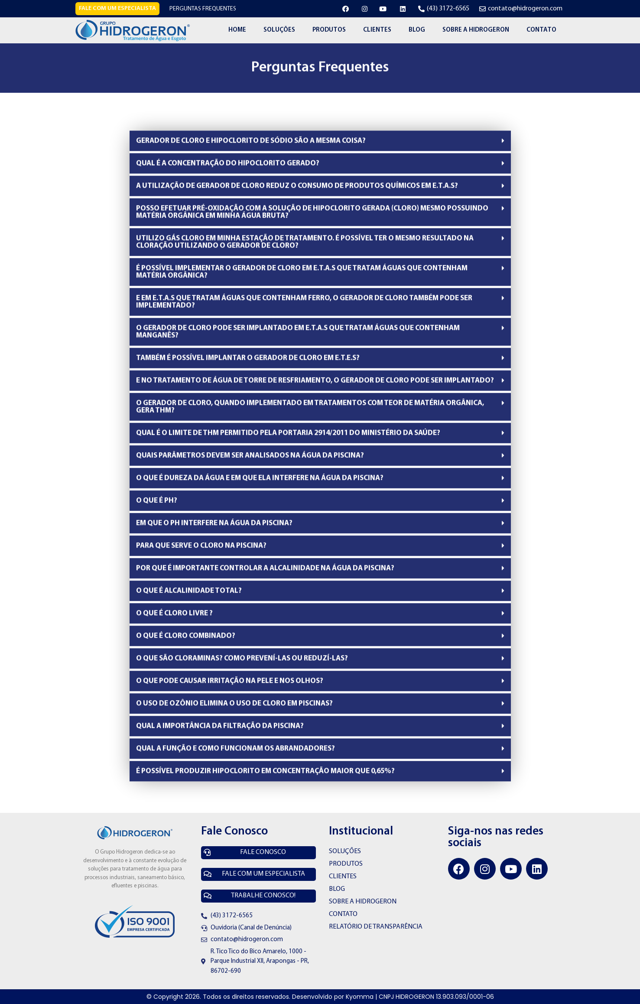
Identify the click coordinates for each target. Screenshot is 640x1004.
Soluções (279, 30)
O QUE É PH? (156, 534)
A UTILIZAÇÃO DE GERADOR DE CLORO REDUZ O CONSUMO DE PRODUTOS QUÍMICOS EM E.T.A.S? (297, 219)
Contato (541, 30)
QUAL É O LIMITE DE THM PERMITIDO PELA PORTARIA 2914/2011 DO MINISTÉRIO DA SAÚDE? (288, 466)
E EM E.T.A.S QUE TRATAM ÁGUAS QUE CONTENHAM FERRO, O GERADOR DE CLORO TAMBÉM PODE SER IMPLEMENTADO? (304, 335)
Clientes (377, 30)
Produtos (329, 30)
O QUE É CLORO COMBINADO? (185, 669)
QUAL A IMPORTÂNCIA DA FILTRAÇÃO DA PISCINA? (220, 759)
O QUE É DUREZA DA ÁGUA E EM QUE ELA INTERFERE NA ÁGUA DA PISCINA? (259, 511)
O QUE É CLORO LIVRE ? (174, 647)
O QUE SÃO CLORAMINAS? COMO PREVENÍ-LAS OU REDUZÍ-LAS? (242, 692)
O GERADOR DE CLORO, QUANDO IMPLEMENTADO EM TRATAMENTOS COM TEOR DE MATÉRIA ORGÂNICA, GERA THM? (310, 440)
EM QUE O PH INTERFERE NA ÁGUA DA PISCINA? (214, 557)
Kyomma (360, 996)
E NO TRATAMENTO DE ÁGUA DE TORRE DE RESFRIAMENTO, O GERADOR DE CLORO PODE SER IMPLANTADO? (315, 414)
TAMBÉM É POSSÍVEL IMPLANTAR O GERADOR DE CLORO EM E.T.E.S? (248, 391)
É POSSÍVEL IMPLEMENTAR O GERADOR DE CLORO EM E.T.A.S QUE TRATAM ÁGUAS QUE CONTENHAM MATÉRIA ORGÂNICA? (302, 305)
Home (237, 30)
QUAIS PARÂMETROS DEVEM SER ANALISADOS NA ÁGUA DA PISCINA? (250, 489)
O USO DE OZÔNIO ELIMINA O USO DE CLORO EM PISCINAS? (234, 737)
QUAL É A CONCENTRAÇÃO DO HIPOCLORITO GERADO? (227, 197)
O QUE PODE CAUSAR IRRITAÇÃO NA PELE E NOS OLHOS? (229, 714)
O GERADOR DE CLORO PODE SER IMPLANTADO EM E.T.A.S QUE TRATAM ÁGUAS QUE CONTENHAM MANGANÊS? (298, 365)
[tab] (320, 174)
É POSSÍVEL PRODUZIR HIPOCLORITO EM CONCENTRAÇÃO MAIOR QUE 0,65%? (265, 804)
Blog (417, 30)
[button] (117, 8)
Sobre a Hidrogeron (475, 30)
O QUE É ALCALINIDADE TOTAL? (189, 624)
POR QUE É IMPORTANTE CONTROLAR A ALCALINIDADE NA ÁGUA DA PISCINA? (265, 602)
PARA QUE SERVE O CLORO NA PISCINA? (201, 579)
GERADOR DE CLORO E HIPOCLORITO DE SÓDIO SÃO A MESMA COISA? (251, 174)
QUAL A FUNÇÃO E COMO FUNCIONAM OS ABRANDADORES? (235, 782)
